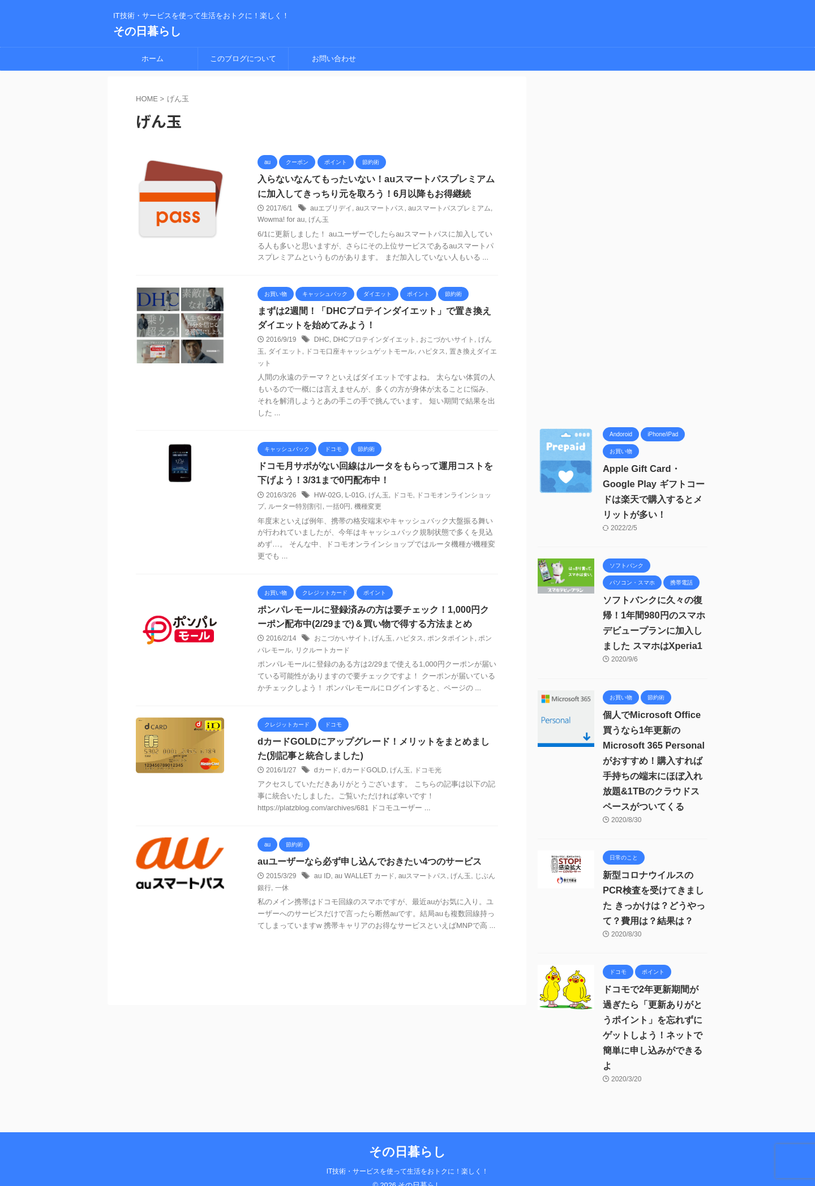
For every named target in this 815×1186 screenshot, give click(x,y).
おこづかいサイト (446, 345)
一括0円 (338, 513)
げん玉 (317, 221)
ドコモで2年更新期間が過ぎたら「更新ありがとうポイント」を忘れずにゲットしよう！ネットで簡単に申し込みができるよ (655, 1020)
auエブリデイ (330, 209)
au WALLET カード (363, 888)
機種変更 (367, 513)
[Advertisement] (622, 246)
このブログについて (243, 58)
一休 (282, 900)
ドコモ (401, 501)
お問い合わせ (334, 58)
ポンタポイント (451, 646)
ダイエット (285, 357)
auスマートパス (379, 209)
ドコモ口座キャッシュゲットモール (360, 357)
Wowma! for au (280, 221)
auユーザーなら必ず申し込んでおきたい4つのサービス (370, 873)
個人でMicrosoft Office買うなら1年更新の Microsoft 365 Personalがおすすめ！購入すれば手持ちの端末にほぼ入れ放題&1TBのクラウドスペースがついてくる (652, 760)
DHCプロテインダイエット (373, 345)
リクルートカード (322, 657)
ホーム (152, 58)
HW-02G (327, 501)
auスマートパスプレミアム (449, 209)
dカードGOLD (363, 782)
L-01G (353, 501)
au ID (322, 888)
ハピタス (431, 357)
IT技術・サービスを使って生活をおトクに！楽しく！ (408, 1156)
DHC (321, 345)
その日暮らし (147, 31)
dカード (326, 782)
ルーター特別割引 (295, 513)
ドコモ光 (426, 782)
